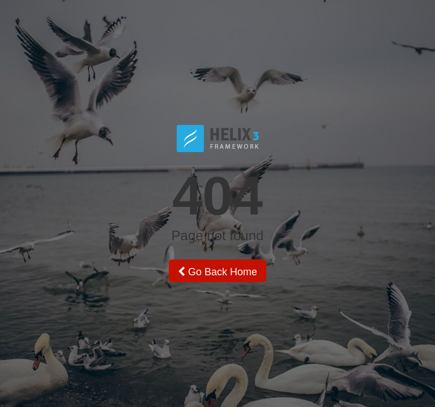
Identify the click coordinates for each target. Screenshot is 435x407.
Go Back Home (217, 272)
